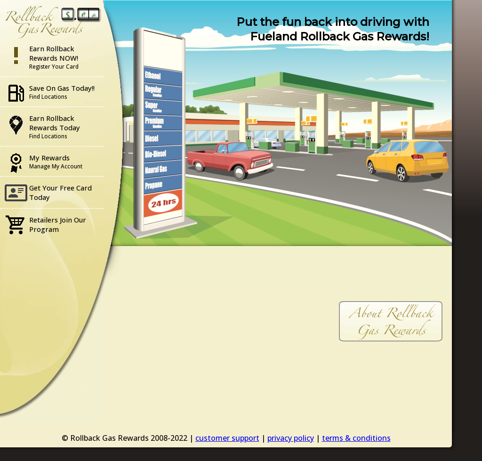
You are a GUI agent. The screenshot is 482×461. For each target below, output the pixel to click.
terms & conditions (356, 438)
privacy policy (290, 438)
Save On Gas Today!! (62, 91)
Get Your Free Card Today (60, 192)
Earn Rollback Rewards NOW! (54, 57)
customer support (227, 438)
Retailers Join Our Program (57, 224)
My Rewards (55, 161)
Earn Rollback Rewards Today (54, 126)
